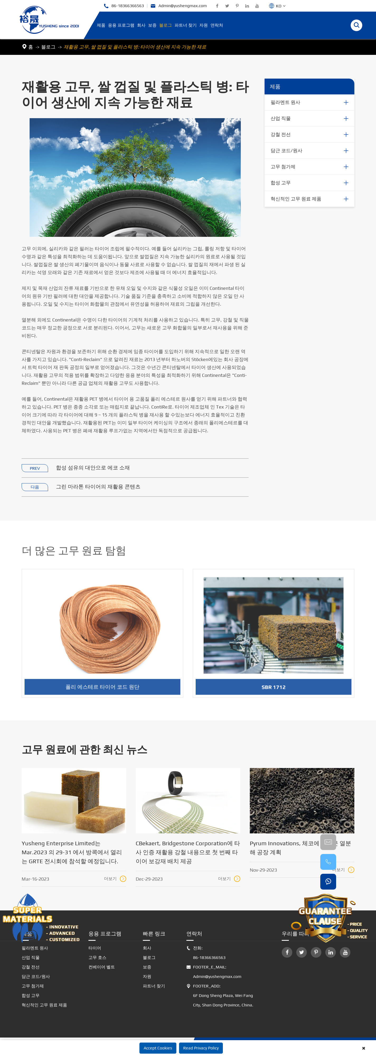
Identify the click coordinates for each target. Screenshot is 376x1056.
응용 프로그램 (121, 25)
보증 (152, 25)
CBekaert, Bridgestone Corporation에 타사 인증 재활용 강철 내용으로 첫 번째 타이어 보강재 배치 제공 (188, 852)
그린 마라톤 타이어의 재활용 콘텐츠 (98, 487)
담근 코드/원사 (286, 150)
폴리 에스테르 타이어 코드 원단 (102, 690)
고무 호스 (97, 957)
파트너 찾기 (186, 25)
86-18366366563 (124, 6)
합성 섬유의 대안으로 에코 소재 (93, 468)
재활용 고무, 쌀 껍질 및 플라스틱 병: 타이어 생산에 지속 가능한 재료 (135, 47)
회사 (141, 25)
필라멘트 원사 (285, 102)
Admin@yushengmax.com (179, 6)
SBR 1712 (274, 691)
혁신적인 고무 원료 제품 (296, 199)
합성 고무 (281, 183)
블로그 (165, 25)
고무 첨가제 (283, 167)
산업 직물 (281, 118)
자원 (203, 25)
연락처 (216, 25)
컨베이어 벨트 (101, 966)
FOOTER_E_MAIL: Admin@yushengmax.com (213, 971)
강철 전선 (281, 134)
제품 (101, 25)
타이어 (94, 948)
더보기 (115, 879)
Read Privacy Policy (201, 1047)
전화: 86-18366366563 (205, 952)
